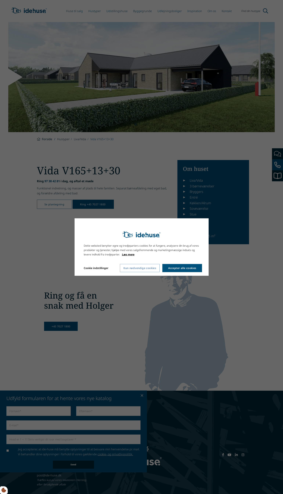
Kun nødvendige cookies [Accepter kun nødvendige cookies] (139, 268)
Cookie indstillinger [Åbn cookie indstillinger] (96, 268)
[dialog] (142, 247)
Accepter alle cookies (182, 268)
